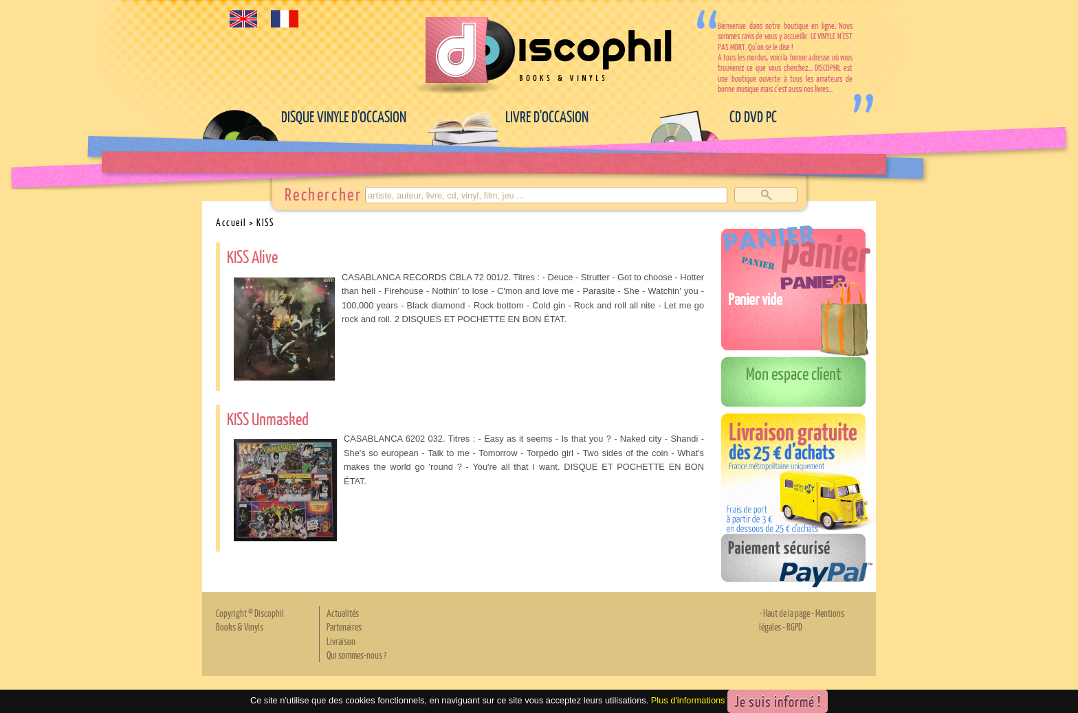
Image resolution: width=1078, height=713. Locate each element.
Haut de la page (786, 613)
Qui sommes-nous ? (356, 654)
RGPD (794, 626)
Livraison (341, 641)
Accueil (231, 222)
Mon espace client (794, 373)
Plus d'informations (688, 700)
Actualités (343, 613)
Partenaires (344, 626)
